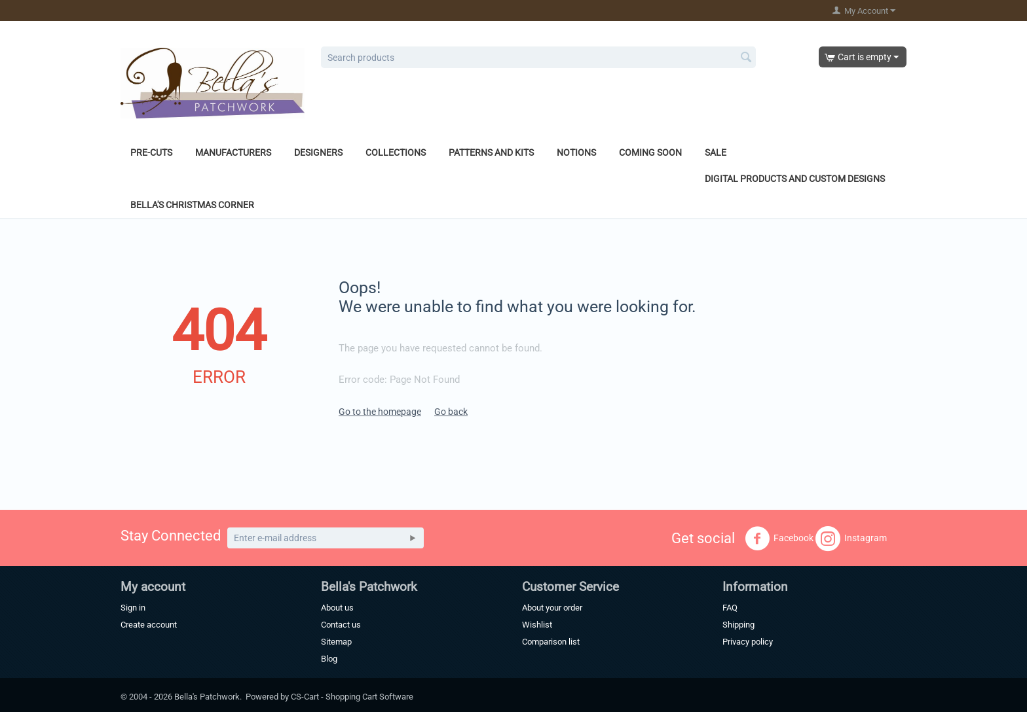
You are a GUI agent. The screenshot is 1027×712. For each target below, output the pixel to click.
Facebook (779, 538)
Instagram (851, 538)
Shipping (738, 625)
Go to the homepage (380, 411)
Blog (329, 659)
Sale (715, 152)
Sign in (133, 608)
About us (337, 608)
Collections (395, 152)
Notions (576, 152)
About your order (552, 608)
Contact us (341, 625)
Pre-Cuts (151, 152)
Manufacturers (233, 152)
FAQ (730, 608)
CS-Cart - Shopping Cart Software (352, 697)
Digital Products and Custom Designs (795, 178)
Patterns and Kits (491, 152)
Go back (451, 411)
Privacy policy (747, 642)
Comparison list (551, 642)
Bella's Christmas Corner (192, 205)
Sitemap (336, 642)
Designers (318, 152)
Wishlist (537, 625)
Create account (149, 625)
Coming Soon (650, 152)
